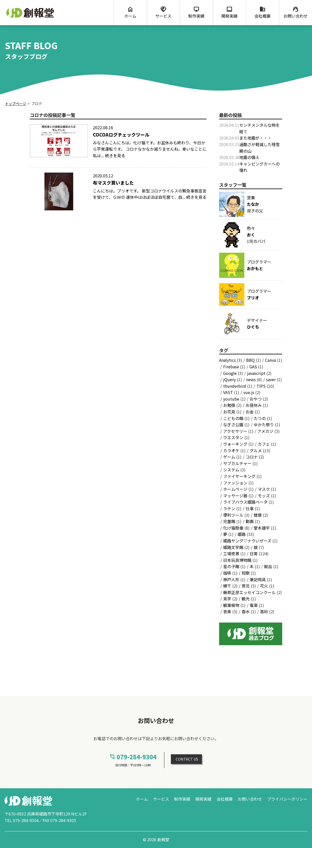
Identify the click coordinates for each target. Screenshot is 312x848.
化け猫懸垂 (233, 528)
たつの (260, 418)
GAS (253, 367)
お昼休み (254, 405)
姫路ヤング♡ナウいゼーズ (247, 541)
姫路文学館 (233, 547)
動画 (250, 521)
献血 (268, 566)
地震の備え (249, 157)
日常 (254, 553)
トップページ (15, 103)
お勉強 (229, 405)
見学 (227, 599)
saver (271, 379)
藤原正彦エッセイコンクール (249, 592)
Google (230, 373)
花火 (264, 586)
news (251, 379)
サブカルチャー (237, 463)
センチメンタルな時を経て (259, 128)
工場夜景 (231, 553)
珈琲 (227, 573)
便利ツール (233, 515)
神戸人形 (231, 579)
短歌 (246, 573)
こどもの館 (233, 418)
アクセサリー (235, 431)
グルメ (256, 450)
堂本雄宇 (262, 528)
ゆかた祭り (264, 424)
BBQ (250, 360)
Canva (270, 360)
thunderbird (234, 386)
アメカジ (265, 431)
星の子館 (231, 566)
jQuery (229, 379)
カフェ (264, 444)
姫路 (242, 534)
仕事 (250, 508)
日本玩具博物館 (237, 560)
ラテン (229, 508)
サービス (161, 799)
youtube (231, 399)
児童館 (229, 521)
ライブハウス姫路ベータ (245, 502)
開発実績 (203, 799)
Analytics (227, 360)
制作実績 (182, 799)
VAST (228, 392)
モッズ (264, 496)
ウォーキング (235, 444)
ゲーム (229, 457)
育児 (246, 586)
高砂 (264, 611)
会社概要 (225, 799)
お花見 (229, 412)
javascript (256, 373)
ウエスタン (233, 437)
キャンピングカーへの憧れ (259, 167)
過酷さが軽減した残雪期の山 (259, 147)
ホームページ (235, 489)
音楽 (227, 611)
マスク (264, 489)
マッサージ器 (235, 496)
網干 (227, 586)
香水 (246, 611)
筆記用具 (258, 579)
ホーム (142, 799)
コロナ (252, 457)
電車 (254, 605)
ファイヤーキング (239, 476)
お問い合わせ (250, 799)
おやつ (256, 399)
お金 (250, 412)
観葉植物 (231, 605)
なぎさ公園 (233, 424)
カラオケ (231, 450)
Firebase (231, 367)
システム (231, 470)
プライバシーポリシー (287, 799)
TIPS (261, 386)
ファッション (235, 483)
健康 (258, 515)
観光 (246, 599)
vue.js (248, 392)
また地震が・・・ (255, 138)
